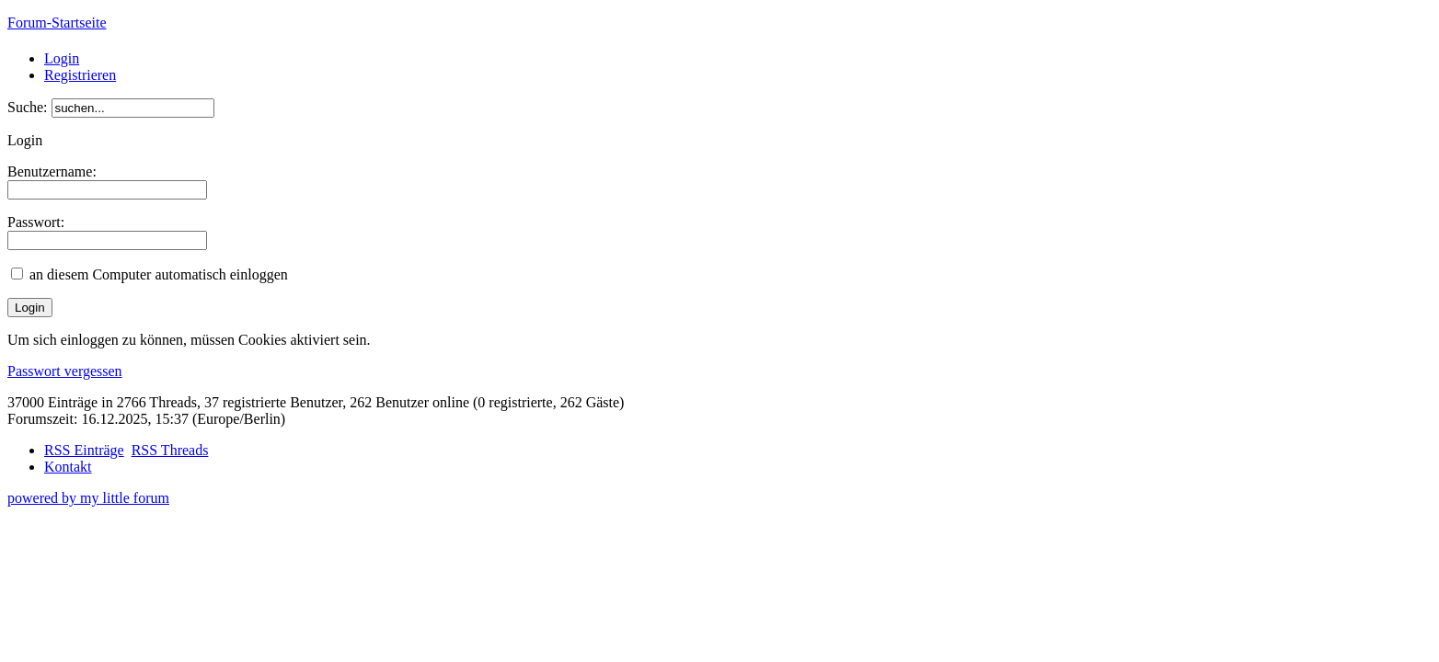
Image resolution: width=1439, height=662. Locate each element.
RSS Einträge (84, 450)
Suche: (27, 107)
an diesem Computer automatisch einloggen (158, 274)
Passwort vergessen (64, 371)
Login (61, 58)
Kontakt (68, 466)
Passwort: (35, 222)
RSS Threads (170, 450)
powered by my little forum (88, 498)
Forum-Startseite (57, 22)
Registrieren (80, 75)
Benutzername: (52, 171)
